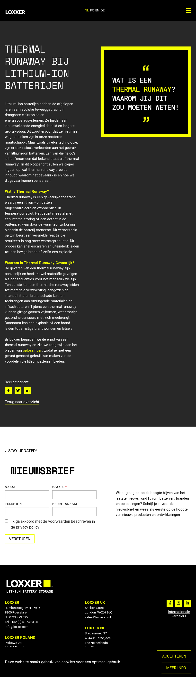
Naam (10, 487)
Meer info (176, 668)
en (97, 10)
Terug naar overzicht (22, 402)
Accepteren (174, 656)
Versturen (19, 539)
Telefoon (13, 504)
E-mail (58, 487)
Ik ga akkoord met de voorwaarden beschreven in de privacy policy (50, 524)
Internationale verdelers (179, 614)
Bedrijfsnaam (64, 504)
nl (87, 10)
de (103, 10)
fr (92, 10)
